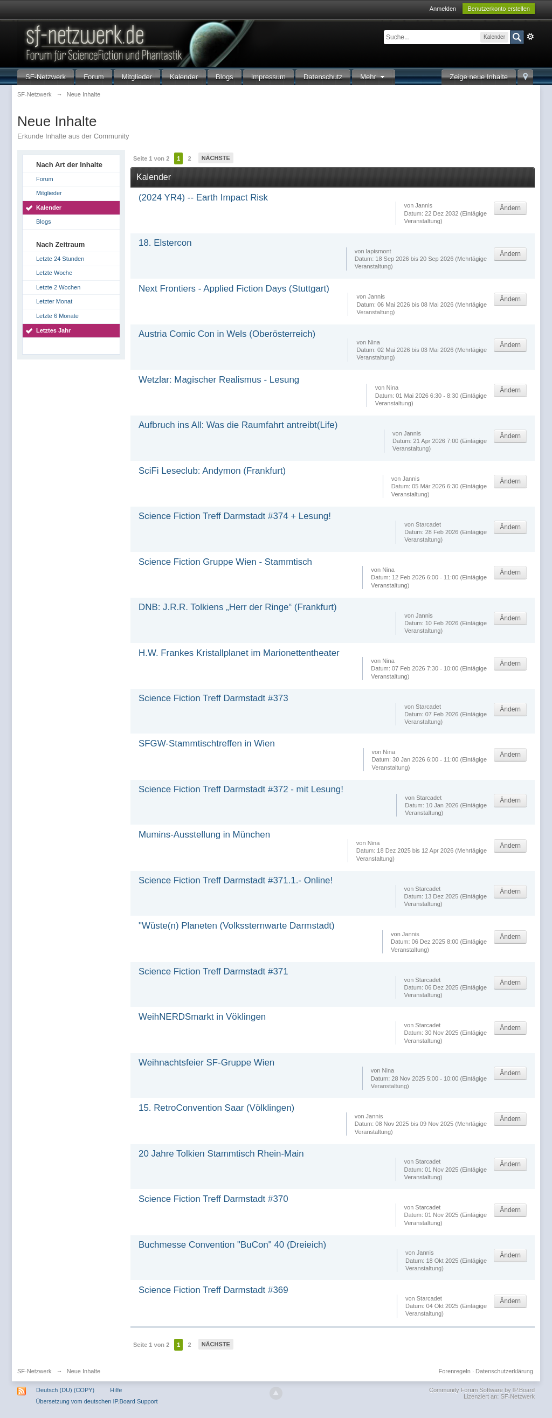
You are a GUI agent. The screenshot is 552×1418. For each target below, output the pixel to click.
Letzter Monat (54, 301)
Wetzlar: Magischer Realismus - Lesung (219, 380)
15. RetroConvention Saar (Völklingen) (216, 1108)
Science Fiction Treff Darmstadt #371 (213, 971)
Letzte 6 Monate (57, 316)
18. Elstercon (165, 243)
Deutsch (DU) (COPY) (65, 1390)
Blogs (224, 77)
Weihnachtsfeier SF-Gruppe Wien (206, 1062)
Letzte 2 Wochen (58, 287)
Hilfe (116, 1390)
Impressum (268, 77)
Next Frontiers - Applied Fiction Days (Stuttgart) (234, 288)
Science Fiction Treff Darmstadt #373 (213, 698)
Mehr (373, 77)
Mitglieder (137, 77)
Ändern (510, 208)
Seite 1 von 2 (151, 158)
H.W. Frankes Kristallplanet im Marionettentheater (239, 653)
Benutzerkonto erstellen (498, 8)
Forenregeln (455, 1371)
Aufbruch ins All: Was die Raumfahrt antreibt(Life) (238, 425)
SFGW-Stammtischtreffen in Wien (207, 743)
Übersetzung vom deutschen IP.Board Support (96, 1401)
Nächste (216, 158)
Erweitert (530, 36)
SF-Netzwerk (45, 77)
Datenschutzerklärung (504, 1371)
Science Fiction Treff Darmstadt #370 (213, 1199)
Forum (94, 77)
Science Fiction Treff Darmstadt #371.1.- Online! (236, 880)
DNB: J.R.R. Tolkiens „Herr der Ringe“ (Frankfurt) (238, 607)
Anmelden (443, 8)
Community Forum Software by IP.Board (482, 1390)
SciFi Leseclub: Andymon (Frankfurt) (212, 471)
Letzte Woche (54, 272)
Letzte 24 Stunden (60, 258)
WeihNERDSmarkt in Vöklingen (202, 1017)
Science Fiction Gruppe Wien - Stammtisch (225, 562)
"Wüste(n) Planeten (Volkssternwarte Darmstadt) (237, 926)
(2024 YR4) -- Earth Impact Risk (203, 197)
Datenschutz (322, 77)
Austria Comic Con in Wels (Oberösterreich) (227, 334)
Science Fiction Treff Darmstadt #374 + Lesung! (235, 516)
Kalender (184, 77)
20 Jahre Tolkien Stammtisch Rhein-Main (221, 1154)
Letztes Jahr (53, 330)
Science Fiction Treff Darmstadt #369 (213, 1290)
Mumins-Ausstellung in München (204, 834)
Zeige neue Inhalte (479, 77)
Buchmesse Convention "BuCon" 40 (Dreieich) (232, 1245)
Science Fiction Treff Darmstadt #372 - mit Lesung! (241, 789)
